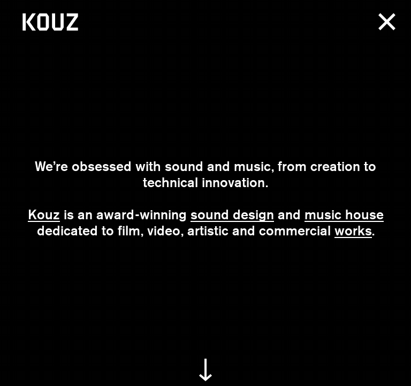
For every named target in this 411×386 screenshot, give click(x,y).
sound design (232, 214)
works (353, 230)
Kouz (44, 214)
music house (344, 214)
